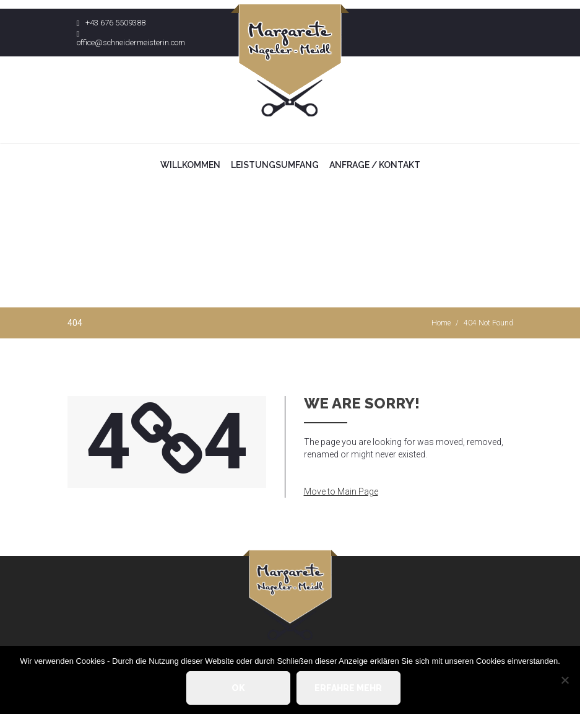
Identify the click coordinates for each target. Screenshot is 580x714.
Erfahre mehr (348, 688)
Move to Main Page (341, 491)
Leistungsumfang (275, 165)
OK (238, 688)
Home (441, 323)
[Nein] (564, 680)
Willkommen (190, 165)
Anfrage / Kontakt (374, 165)
